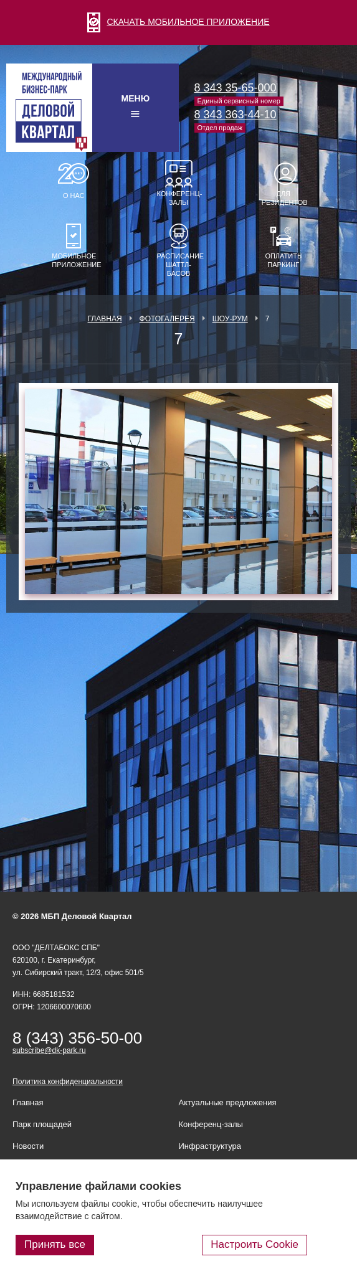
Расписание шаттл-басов (179, 264)
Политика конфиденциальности (67, 1081)
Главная (105, 318)
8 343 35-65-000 (235, 88)
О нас (74, 195)
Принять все (54, 1244)
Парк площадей (42, 1124)
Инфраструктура (210, 1146)
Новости (28, 1146)
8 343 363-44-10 (235, 114)
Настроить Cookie (254, 1244)
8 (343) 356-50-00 (77, 1038)
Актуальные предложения (228, 1102)
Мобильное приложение (73, 260)
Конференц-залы (179, 198)
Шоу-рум (230, 318)
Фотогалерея (167, 318)
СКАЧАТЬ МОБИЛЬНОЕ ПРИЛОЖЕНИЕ (178, 22)
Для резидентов (283, 198)
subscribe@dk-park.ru (49, 1050)
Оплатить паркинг (283, 260)
